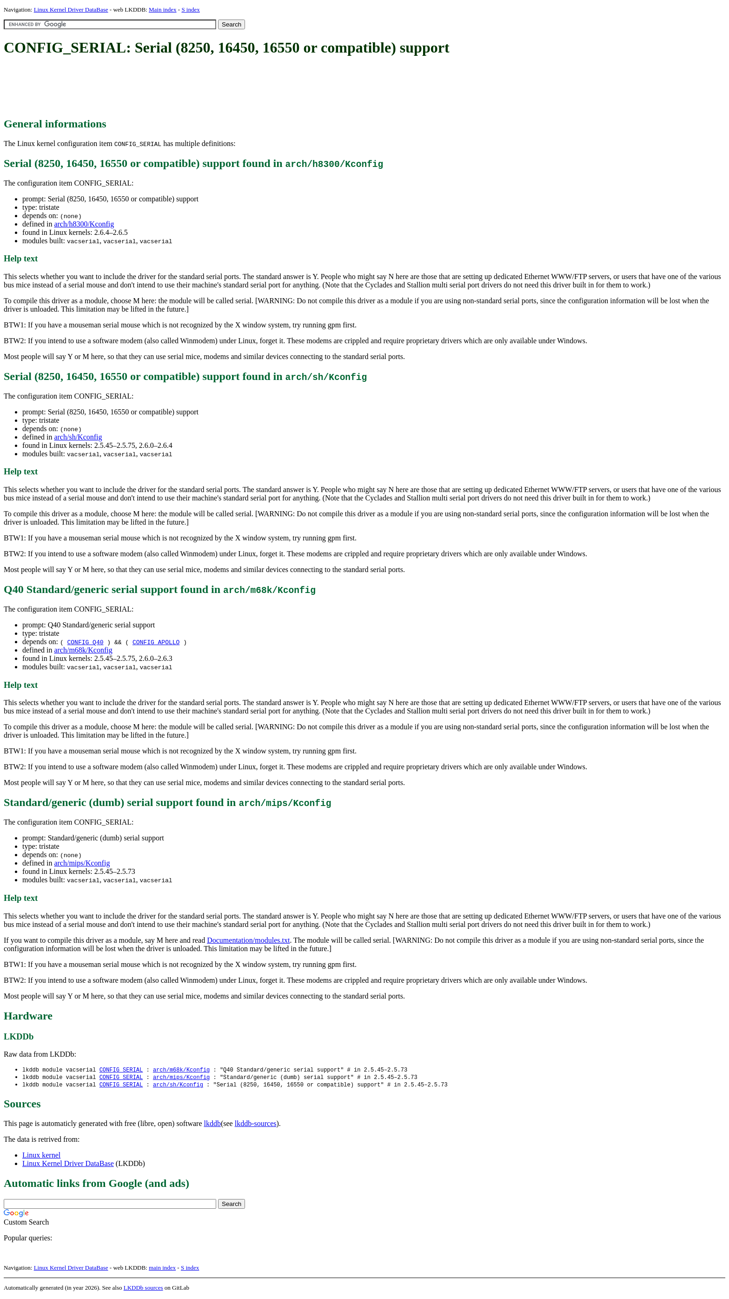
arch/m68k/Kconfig (83, 650)
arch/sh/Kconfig (78, 437)
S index (190, 9)
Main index (163, 9)
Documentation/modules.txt (248, 940)
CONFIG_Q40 (85, 642)
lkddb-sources (256, 1125)
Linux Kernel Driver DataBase (71, 9)
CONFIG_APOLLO (156, 642)
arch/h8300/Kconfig (84, 224)
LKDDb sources (143, 1289)
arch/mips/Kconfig (82, 863)
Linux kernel (41, 1156)
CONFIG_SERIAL (121, 1070)
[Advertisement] (173, 87)
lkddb (212, 1125)
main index (162, 1269)
